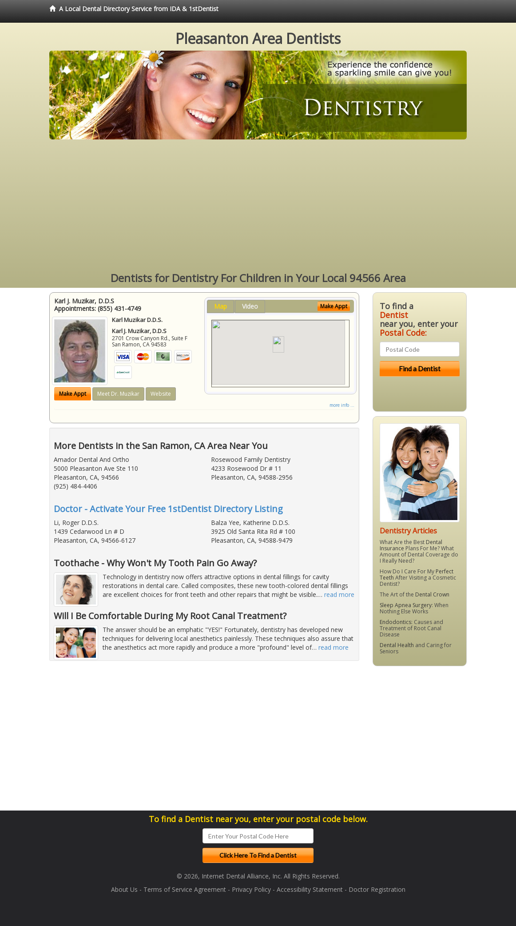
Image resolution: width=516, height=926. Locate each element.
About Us (124, 889)
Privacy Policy (251, 889)
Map (220, 306)
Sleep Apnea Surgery (406, 605)
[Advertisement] (258, 206)
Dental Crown (432, 594)
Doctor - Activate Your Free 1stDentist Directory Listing (168, 509)
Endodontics (395, 622)
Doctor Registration (377, 889)
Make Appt (72, 393)
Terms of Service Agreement (184, 889)
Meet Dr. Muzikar (118, 393)
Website (161, 393)
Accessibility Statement (310, 889)
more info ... (341, 405)
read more (339, 594)
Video (250, 306)
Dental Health (397, 645)
